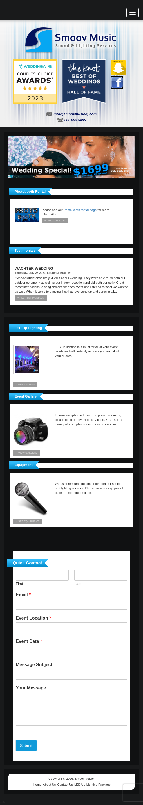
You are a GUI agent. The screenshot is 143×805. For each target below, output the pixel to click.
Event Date (29, 641)
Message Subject (34, 664)
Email (23, 594)
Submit (26, 745)
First (19, 584)
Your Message (31, 687)
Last (77, 584)
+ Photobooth (54, 220)
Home (37, 784)
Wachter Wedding (34, 268)
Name (23, 565)
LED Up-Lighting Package (92, 784)
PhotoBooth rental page (80, 210)
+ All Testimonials (30, 297)
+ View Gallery (26, 452)
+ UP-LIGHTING (25, 384)
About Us (49, 784)
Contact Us (65, 784)
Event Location (33, 618)
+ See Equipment (27, 521)
